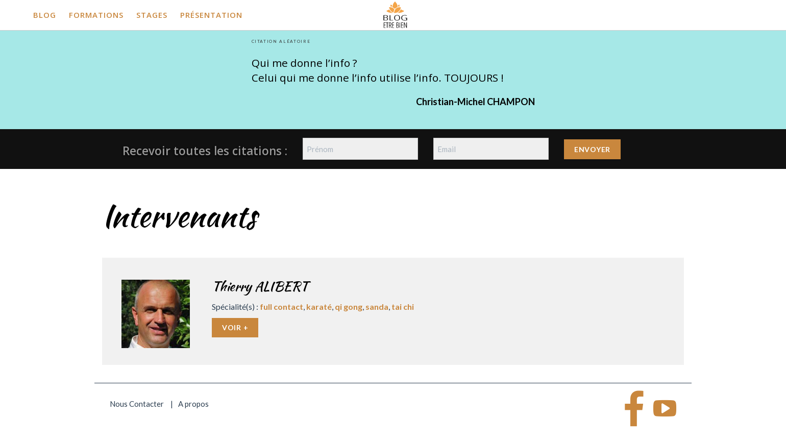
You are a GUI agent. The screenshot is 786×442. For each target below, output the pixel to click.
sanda (376, 306)
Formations (96, 15)
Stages (151, 15)
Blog (44, 15)
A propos (193, 403)
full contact (281, 306)
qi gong (348, 306)
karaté (319, 306)
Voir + (235, 327)
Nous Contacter (137, 403)
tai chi (402, 306)
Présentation (211, 15)
